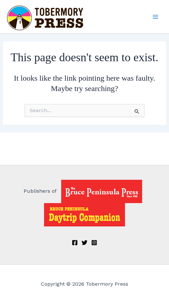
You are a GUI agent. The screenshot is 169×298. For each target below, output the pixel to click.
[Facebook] (75, 243)
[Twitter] (84, 243)
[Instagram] (94, 243)
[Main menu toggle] (155, 17)
